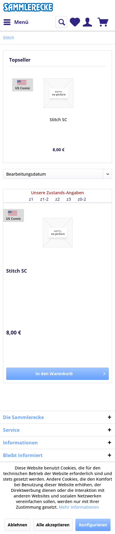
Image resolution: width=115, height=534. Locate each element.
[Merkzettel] (75, 22)
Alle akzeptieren (52, 525)
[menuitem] (15, 22)
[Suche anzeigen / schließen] (61, 22)
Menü (16, 21)
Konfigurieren (93, 525)
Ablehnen (17, 525)
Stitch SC (58, 119)
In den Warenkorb (70, 372)
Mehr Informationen (79, 507)
